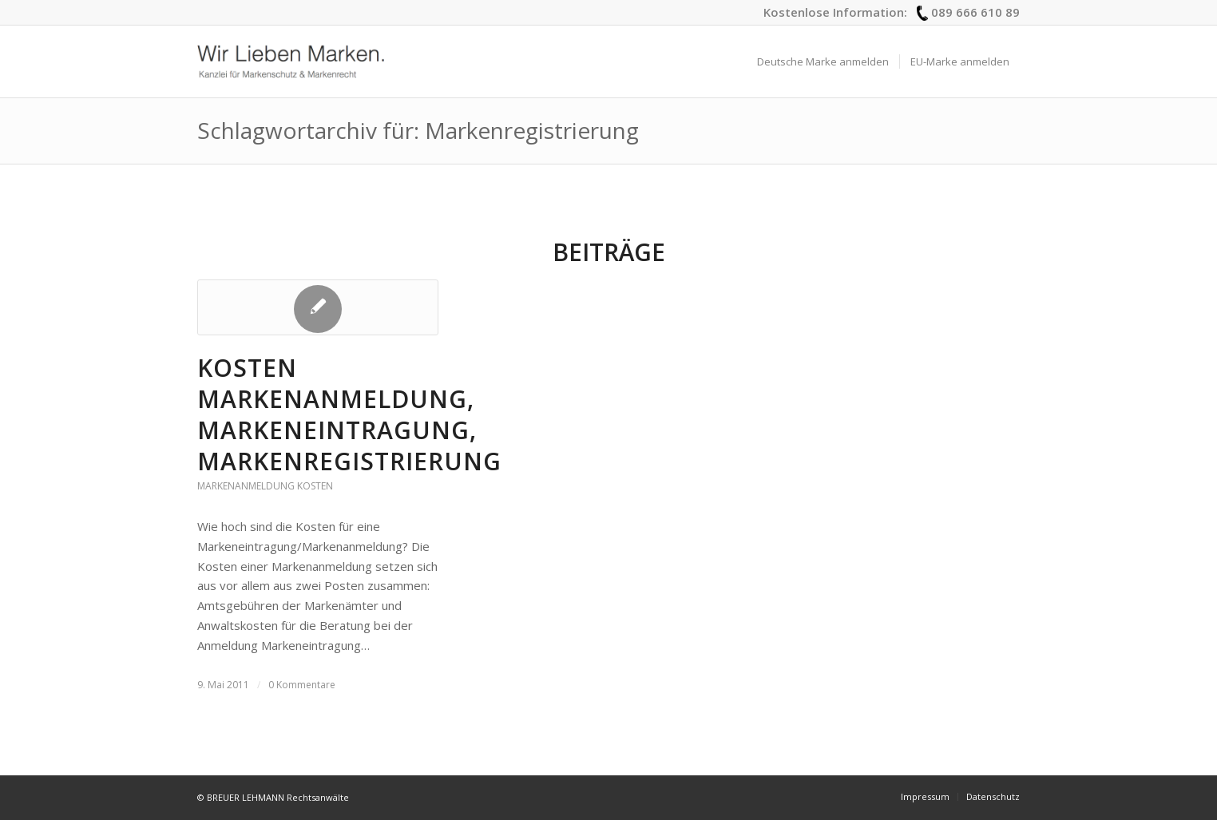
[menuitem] (823, 61)
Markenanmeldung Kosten (265, 486)
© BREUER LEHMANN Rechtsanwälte (273, 797)
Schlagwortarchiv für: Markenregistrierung (418, 130)
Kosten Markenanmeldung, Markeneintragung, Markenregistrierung (349, 414)
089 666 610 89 (975, 12)
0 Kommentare (301, 684)
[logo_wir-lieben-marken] (290, 61)
